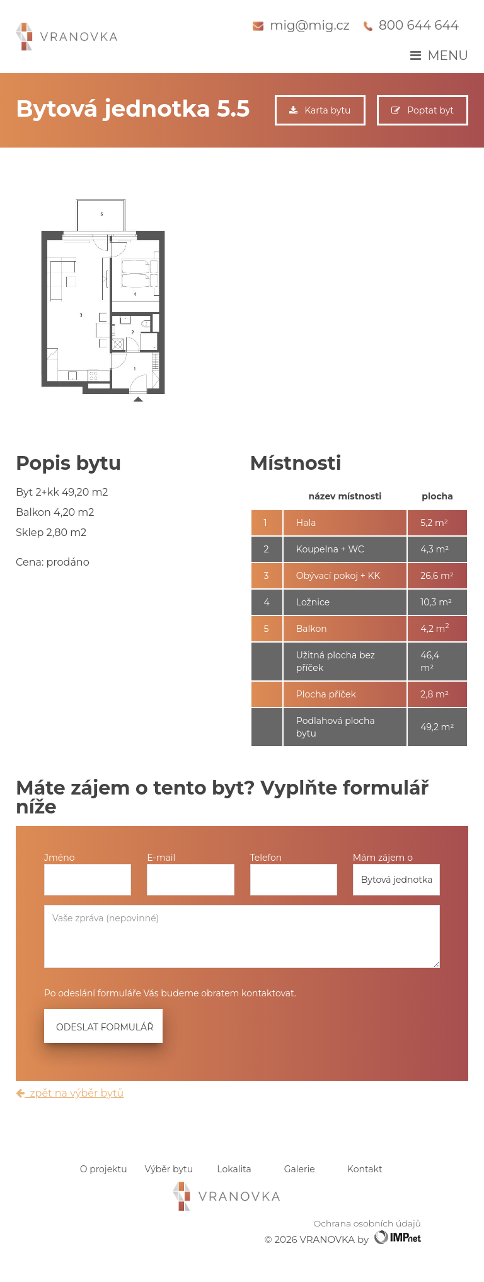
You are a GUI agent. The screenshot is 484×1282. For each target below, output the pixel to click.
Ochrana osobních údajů (367, 1223)
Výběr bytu (169, 1169)
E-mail (161, 857)
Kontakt (365, 1169)
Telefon (266, 857)
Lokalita (234, 1169)
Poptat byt (422, 110)
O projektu (103, 1169)
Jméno (59, 857)
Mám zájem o (383, 857)
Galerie (299, 1169)
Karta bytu (319, 110)
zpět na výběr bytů (70, 1093)
